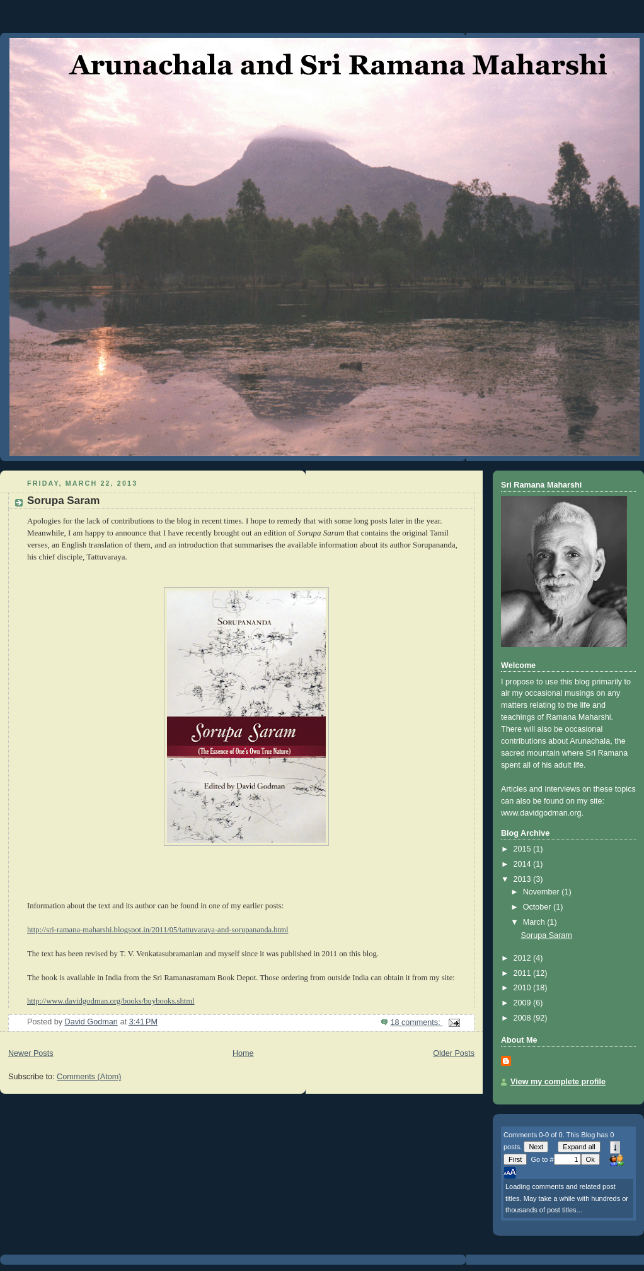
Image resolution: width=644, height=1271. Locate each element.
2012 (524, 958)
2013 (524, 879)
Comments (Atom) (89, 1076)
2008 (524, 1018)
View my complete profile (558, 1081)
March (535, 922)
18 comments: (416, 1022)
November (542, 891)
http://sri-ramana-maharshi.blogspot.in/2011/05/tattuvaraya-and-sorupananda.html (157, 929)
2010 (524, 987)
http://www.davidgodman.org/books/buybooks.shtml (111, 1001)
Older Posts (453, 1053)
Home (243, 1053)
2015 (524, 849)
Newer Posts (30, 1053)
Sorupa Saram (63, 501)
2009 (524, 1003)
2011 (524, 973)
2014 (524, 864)
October (538, 907)
